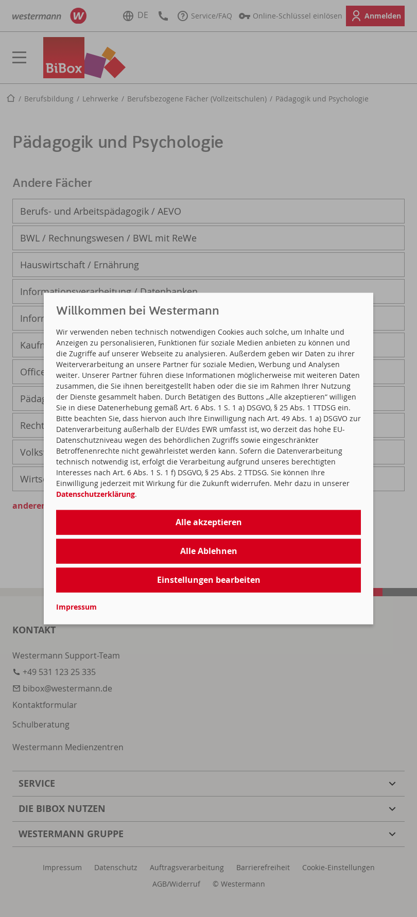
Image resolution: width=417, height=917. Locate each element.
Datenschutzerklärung (95, 493)
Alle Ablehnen (208, 550)
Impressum (76, 607)
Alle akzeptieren (209, 521)
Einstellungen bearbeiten (208, 579)
